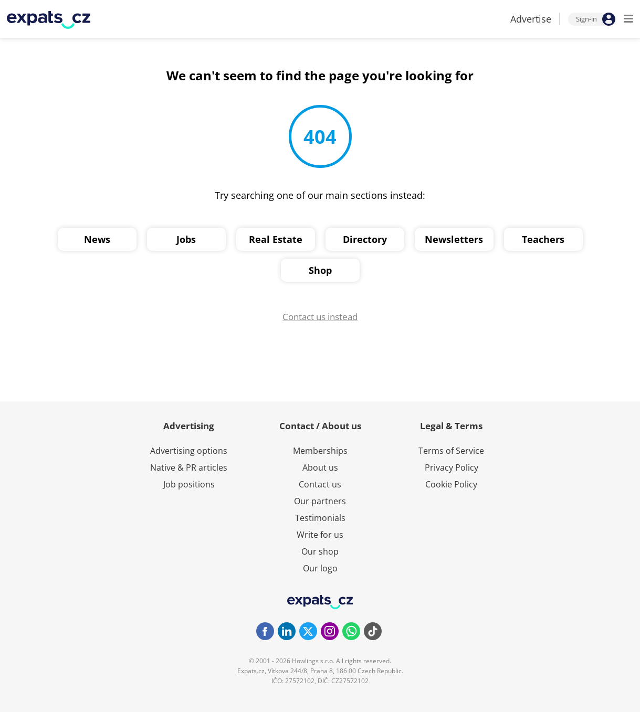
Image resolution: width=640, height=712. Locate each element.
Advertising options (188, 450)
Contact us (320, 484)
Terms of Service (451, 450)
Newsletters (454, 239)
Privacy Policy (451, 467)
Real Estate (275, 239)
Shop (320, 270)
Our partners (320, 501)
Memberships (320, 450)
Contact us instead (320, 317)
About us (320, 467)
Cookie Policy (451, 484)
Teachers (543, 239)
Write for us (320, 534)
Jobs (186, 239)
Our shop (320, 551)
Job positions (189, 484)
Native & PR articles (188, 467)
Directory (365, 239)
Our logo (320, 568)
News (97, 239)
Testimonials (320, 518)
